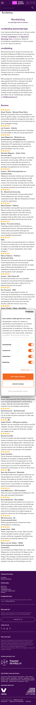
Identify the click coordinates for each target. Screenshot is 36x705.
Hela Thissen (29, 676)
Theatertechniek (6, 589)
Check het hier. (10, 601)
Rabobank (27, 678)
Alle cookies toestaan (18, 376)
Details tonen (25, 370)
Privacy (3, 592)
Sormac (20, 678)
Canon (3, 678)
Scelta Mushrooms (15, 679)
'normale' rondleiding (8, 37)
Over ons (3, 586)
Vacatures (4, 588)
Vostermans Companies (16, 681)
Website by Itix (18, 700)
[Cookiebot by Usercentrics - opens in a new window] (25, 312)
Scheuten (14, 678)
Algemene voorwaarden (17, 701)
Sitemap (28, 701)
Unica (26, 681)
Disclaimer (4, 701)
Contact (3, 577)
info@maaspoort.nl (10, 97)
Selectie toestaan (18, 384)
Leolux (8, 678)
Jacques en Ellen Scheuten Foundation (12, 676)
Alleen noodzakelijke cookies (18, 391)
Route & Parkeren (6, 579)
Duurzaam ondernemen (8, 591)
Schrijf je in (18, 619)
